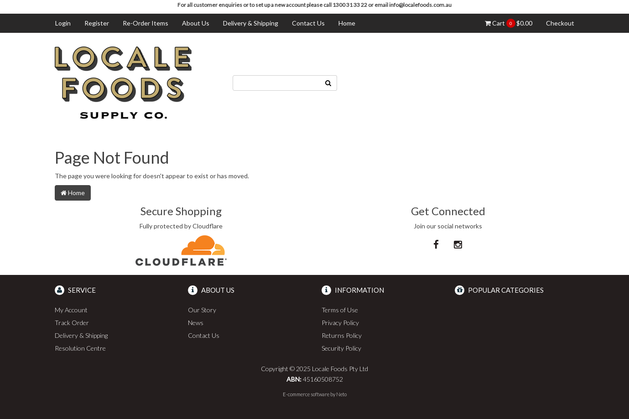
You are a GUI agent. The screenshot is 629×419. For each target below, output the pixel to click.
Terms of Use (340, 310)
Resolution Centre (80, 348)
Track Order (72, 322)
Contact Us (308, 23)
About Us (195, 23)
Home (346, 23)
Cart (508, 23)
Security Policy (341, 348)
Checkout (560, 23)
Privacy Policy (340, 322)
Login (63, 23)
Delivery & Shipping (250, 23)
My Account (71, 310)
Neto (341, 394)
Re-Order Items (145, 23)
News (195, 322)
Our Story (202, 310)
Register (96, 23)
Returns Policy (342, 335)
